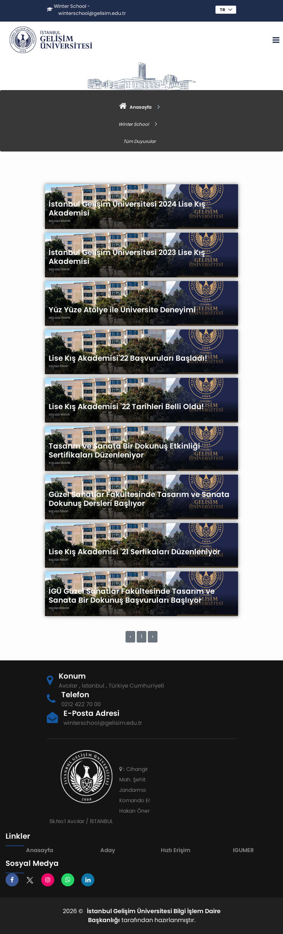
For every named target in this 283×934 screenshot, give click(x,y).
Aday (107, 850)
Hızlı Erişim (176, 850)
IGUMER (243, 850)
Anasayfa (39, 850)
